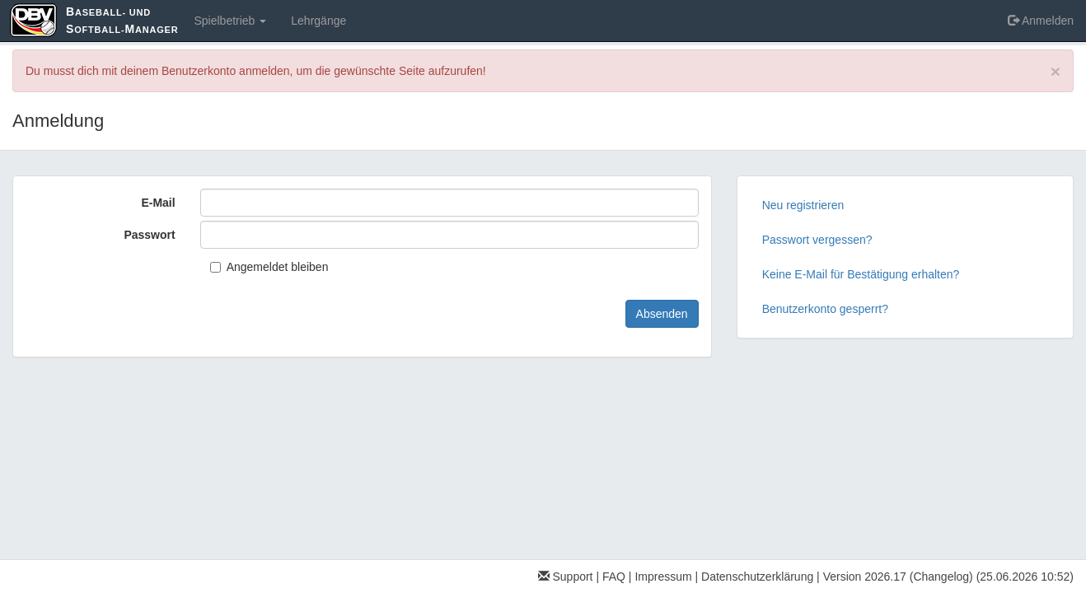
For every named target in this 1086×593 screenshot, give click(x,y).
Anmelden (1041, 20)
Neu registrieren (803, 205)
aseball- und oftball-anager (122, 20)
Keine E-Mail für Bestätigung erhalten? (861, 274)
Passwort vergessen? (817, 239)
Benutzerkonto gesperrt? (825, 308)
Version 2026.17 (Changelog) (898, 576)
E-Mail (158, 202)
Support (565, 576)
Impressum (662, 576)
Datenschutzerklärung (757, 576)
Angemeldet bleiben (269, 266)
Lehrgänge (318, 20)
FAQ (613, 576)
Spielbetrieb (230, 20)
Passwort (149, 234)
